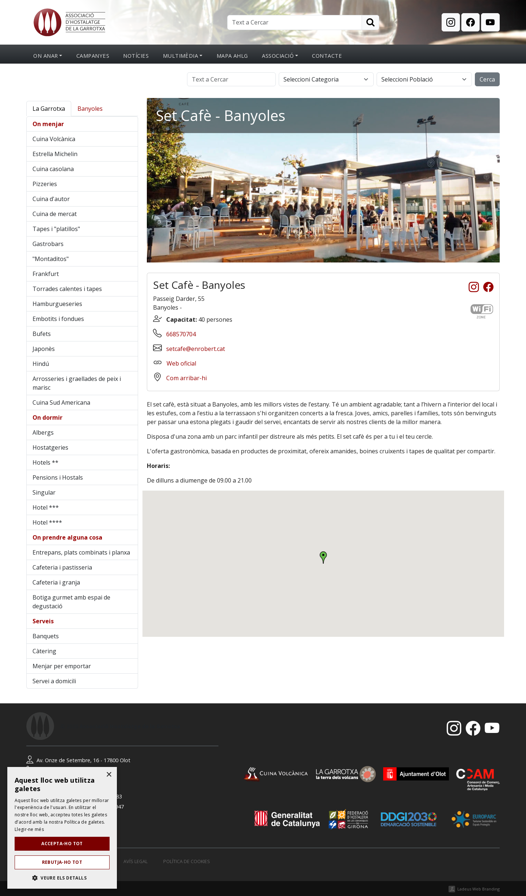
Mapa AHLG (232, 55)
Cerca (487, 79)
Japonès (44, 349)
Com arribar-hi (186, 378)
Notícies (136, 55)
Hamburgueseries (57, 304)
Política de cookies (186, 861)
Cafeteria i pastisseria (62, 567)
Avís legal (135, 861)
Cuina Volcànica (54, 139)
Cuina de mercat (55, 214)
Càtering (44, 651)
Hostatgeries (50, 447)
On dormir (47, 417)
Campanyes (92, 55)
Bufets (42, 334)
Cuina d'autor (51, 199)
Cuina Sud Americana (61, 402)
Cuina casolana (53, 169)
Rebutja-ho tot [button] (62, 862)
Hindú (41, 364)
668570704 (181, 334)
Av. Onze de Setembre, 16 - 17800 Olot (78, 760)
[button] (62, 877)
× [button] (108, 775)
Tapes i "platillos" (56, 229)
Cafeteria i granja (56, 582)
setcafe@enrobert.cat (195, 349)
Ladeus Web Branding (478, 889)
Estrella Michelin (55, 154)
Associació (278, 55)
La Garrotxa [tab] (49, 109)
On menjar (48, 124)
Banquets (46, 636)
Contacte (327, 55)
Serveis (43, 621)
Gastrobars (48, 244)
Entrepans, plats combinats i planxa (81, 552)
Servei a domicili (54, 681)
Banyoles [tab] (90, 109)
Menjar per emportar (62, 666)
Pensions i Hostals (58, 477)
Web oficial (181, 363)
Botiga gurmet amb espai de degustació (71, 601)
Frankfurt (46, 274)
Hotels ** (45, 462)
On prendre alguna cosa (67, 537)
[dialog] (62, 828)
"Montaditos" (51, 259)
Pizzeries (45, 184)
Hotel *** (46, 507)
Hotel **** (47, 522)
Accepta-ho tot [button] (62, 843)
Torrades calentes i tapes (67, 289)
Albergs (43, 432)
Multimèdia (180, 55)
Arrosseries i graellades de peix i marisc (77, 383)
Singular (44, 492)
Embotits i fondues (58, 319)
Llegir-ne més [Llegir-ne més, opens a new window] (29, 829)
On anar (45, 55)
